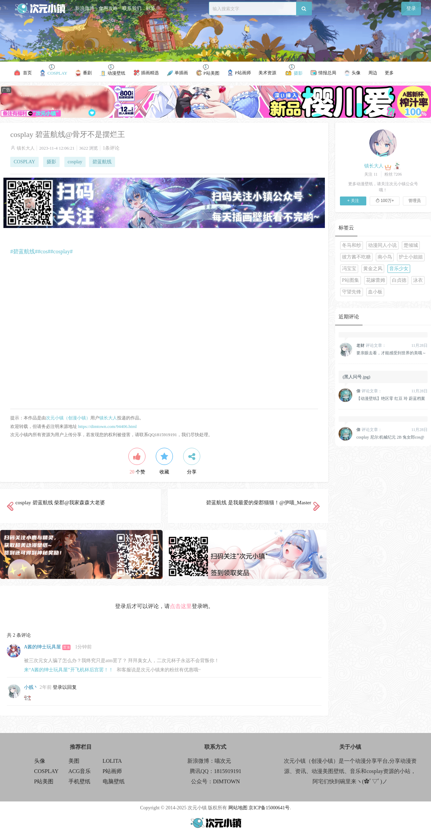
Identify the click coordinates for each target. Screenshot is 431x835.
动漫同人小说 (382, 245)
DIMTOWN (226, 781)
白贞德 (399, 280)
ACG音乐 (79, 771)
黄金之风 (372, 268)
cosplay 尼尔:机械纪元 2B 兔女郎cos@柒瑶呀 (390, 437)
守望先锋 (351, 291)
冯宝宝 (349, 268)
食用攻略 (108, 8)
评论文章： (371, 346)
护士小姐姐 (411, 257)
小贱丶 (31, 687)
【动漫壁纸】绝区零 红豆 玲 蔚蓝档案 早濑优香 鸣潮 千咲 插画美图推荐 (390, 398)
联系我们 (131, 8)
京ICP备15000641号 (269, 807)
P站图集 (350, 280)
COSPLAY (24, 161)
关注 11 (371, 174)
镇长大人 (26, 148)
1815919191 (227, 771)
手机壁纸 (79, 781)
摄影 (51, 161)
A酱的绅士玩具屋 (42, 646)
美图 (73, 761)
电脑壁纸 (114, 781)
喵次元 (223, 761)
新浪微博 (84, 8)
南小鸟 (385, 257)
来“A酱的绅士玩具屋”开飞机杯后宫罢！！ (68, 669)
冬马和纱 (351, 245)
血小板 (375, 291)
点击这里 (181, 606)
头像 (39, 761)
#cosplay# (61, 251)
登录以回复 (65, 687)
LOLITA (112, 761)
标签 (150, 8)
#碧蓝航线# (24, 251)
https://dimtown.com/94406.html (107, 426)
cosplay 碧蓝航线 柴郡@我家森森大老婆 (60, 502)
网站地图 (238, 807)
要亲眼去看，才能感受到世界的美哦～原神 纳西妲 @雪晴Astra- (391, 353)
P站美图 (44, 781)
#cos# (44, 251)
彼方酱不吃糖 (356, 257)
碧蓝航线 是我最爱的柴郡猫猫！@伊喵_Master (258, 502)
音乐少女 (398, 268)
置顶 (66, 647)
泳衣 (418, 280)
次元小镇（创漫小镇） (68, 417)
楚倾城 (411, 245)
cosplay (75, 161)
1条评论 (111, 148)
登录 (411, 8)
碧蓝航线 (102, 161)
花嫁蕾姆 (375, 280)
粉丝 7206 (393, 174)
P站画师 (112, 771)
